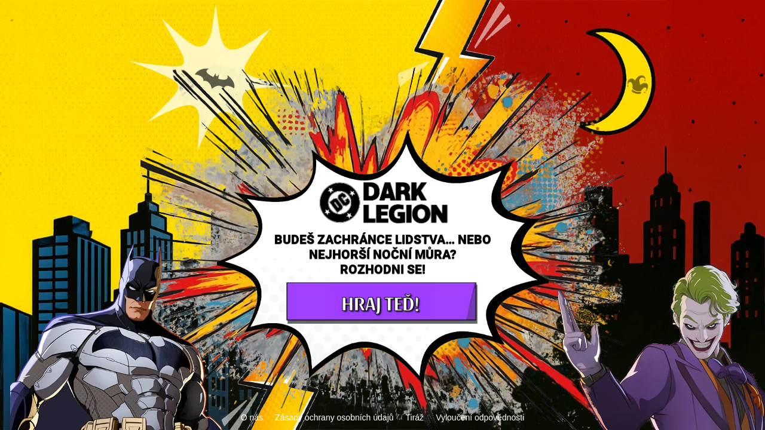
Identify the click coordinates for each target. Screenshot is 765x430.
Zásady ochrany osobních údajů (334, 417)
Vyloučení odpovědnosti (480, 417)
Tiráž (415, 417)
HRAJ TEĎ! (380, 302)
